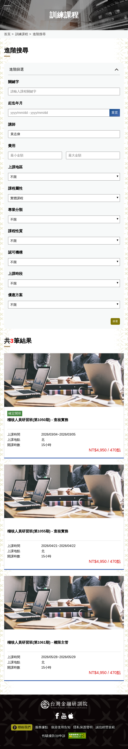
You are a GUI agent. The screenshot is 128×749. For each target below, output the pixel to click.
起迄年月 (15, 103)
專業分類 (15, 210)
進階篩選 (16, 69)
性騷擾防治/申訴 (53, 736)
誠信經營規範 (105, 727)
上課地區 (15, 167)
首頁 (7, 34)
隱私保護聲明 (83, 727)
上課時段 (15, 274)
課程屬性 (15, 188)
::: (1, 1)
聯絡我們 (22, 727)
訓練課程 (21, 34)
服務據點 (41, 727)
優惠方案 (15, 295)
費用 (11, 146)
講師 (11, 124)
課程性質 (15, 231)
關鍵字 (13, 82)
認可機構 (15, 252)
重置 (114, 112)
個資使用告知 (60, 727)
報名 (64, 405)
